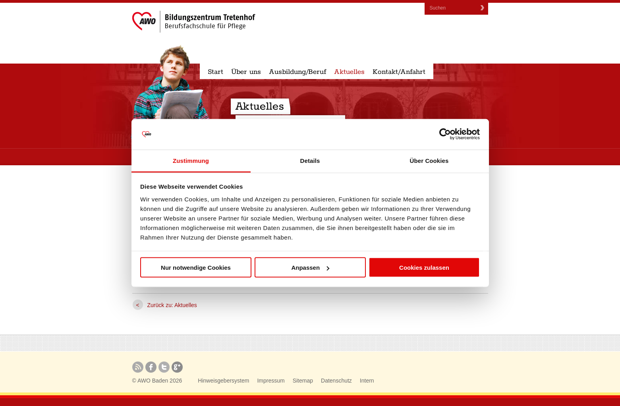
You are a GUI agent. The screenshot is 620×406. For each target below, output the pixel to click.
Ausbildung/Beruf (297, 72)
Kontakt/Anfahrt (399, 72)
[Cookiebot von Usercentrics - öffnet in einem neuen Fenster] (445, 134)
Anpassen (310, 267)
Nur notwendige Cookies (196, 267)
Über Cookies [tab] (429, 160)
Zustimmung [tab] (191, 160)
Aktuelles (349, 72)
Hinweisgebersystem (223, 380)
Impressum (270, 380)
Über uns (246, 72)
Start (215, 72)
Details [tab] (310, 160)
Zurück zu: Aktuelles (172, 305)
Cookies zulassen (424, 267)
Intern (367, 380)
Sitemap (303, 380)
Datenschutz (336, 380)
